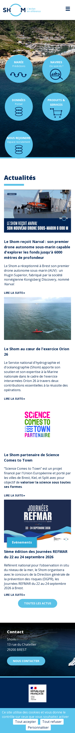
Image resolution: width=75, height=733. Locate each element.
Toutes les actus (37, 603)
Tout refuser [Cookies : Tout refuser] (52, 721)
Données (18, 100)
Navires (56, 62)
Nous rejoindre (19, 138)
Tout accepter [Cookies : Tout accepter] (25, 721)
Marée (19, 62)
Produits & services (56, 102)
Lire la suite (13, 293)
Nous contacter (26, 661)
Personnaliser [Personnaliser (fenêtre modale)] (38, 727)
